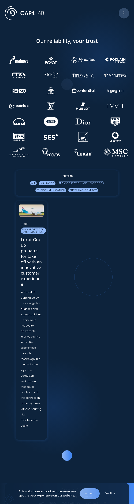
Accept (89, 493)
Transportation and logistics (80, 183)
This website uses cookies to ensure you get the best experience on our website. (47, 493)
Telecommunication (51, 190)
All (33, 183)
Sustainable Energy (83, 190)
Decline (110, 493)
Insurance (47, 183)
